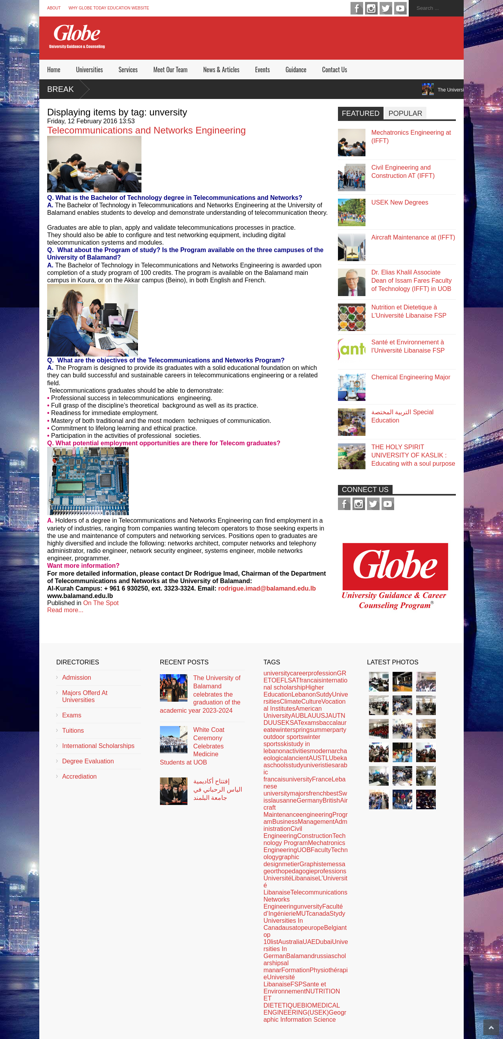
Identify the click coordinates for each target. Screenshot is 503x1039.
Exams (71, 715)
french (317, 793)
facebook (357, 8)
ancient (298, 758)
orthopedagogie (292, 871)
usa (291, 927)
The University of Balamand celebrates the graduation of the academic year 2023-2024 (200, 694)
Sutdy (324, 694)
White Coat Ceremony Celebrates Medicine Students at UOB (192, 746)
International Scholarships (98, 746)
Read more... (65, 610)
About (54, 8)
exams (310, 722)
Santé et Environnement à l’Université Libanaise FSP (408, 346)
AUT (334, 715)
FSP (296, 984)
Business (285, 821)
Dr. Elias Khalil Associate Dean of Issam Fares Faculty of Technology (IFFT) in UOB (411, 280)
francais (310, 680)
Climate (290, 701)
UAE (309, 941)
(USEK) (318, 1012)
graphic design (281, 860)
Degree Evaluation (88, 761)
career (299, 673)
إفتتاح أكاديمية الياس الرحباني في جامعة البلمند (217, 789)
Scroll (491, 1027)
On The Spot (101, 603)
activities (298, 751)
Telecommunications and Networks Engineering (146, 130)
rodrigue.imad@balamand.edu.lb (267, 588)
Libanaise (305, 878)
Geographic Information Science (304, 1016)
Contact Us (334, 69)
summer (321, 729)
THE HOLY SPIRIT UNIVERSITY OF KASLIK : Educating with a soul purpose (413, 455)
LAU (310, 715)
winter (284, 729)
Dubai (324, 941)
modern (320, 751)
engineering (315, 814)
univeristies (319, 765)
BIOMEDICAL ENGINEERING (301, 1009)
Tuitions (73, 730)
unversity (309, 906)
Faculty (321, 850)
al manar (275, 966)
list (274, 941)
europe (314, 927)
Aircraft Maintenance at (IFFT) (413, 237)
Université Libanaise (279, 981)
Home (53, 69)
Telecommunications (318, 892)
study (295, 765)
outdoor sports (283, 737)
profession (322, 673)
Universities (89, 69)
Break (60, 89)
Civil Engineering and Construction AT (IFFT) (403, 171)
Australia (290, 941)
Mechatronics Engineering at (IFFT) (411, 136)
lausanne (284, 800)
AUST (316, 758)
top (300, 927)
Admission (76, 677)
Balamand (300, 956)
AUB (297, 715)
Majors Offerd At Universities (84, 696)
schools (277, 765)
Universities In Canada (283, 924)
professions (330, 871)
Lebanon (304, 694)
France (322, 779)
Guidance (296, 69)
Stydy (337, 913)
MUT (302, 913)
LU (329, 758)
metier (290, 864)
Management (316, 821)
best (332, 793)
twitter (386, 8)
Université (277, 878)
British (331, 800)
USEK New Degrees (399, 202)
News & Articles (221, 69)
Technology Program (304, 839)
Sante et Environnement (294, 988)
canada (319, 913)
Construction (314, 835)
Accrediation (79, 776)
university (276, 673)
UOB (304, 850)
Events (262, 69)
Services (128, 69)
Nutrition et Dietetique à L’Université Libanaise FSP (408, 311)
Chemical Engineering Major (410, 377)
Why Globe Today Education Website (108, 8)
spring (301, 729)
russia (322, 956)
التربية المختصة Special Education (402, 416)
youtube (400, 8)
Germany (310, 800)
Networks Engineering (280, 903)
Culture (311, 701)
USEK (281, 722)
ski (284, 744)
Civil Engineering (282, 832)
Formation (295, 970)
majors (299, 793)
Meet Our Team (170, 69)
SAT (295, 722)
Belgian (334, 927)
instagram (371, 8)
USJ (322, 715)
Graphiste (313, 864)
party (339, 729)
